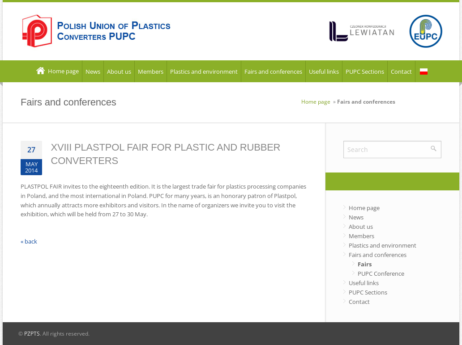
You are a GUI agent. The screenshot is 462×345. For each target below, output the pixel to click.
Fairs (365, 264)
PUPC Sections (365, 71)
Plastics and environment (204, 71)
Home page (57, 71)
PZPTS (32, 333)
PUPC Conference (381, 273)
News (93, 71)
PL (424, 72)
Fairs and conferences (273, 71)
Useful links (324, 71)
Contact (401, 71)
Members (150, 71)
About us (119, 71)
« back (29, 241)
